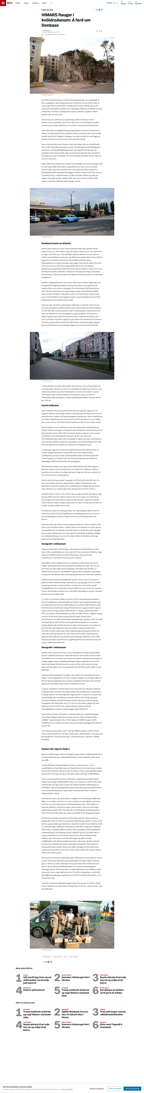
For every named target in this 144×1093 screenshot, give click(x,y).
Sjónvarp (35, 3)
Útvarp (26, 3)
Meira (44, 3)
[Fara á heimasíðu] (8, 3)
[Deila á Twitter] (99, 10)
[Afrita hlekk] (94, 10)
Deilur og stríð (47, 10)
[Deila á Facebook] (97, 10)
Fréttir (18, 3)
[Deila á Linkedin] (102, 10)
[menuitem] (19, 3)
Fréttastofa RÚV (46, 30)
